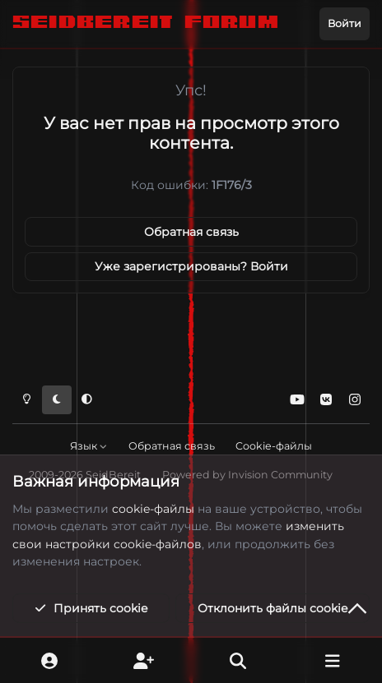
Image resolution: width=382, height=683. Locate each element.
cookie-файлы (153, 508)
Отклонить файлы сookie (272, 608)
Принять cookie (91, 608)
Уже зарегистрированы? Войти (191, 266)
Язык (89, 446)
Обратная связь (191, 231)
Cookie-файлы (273, 446)
